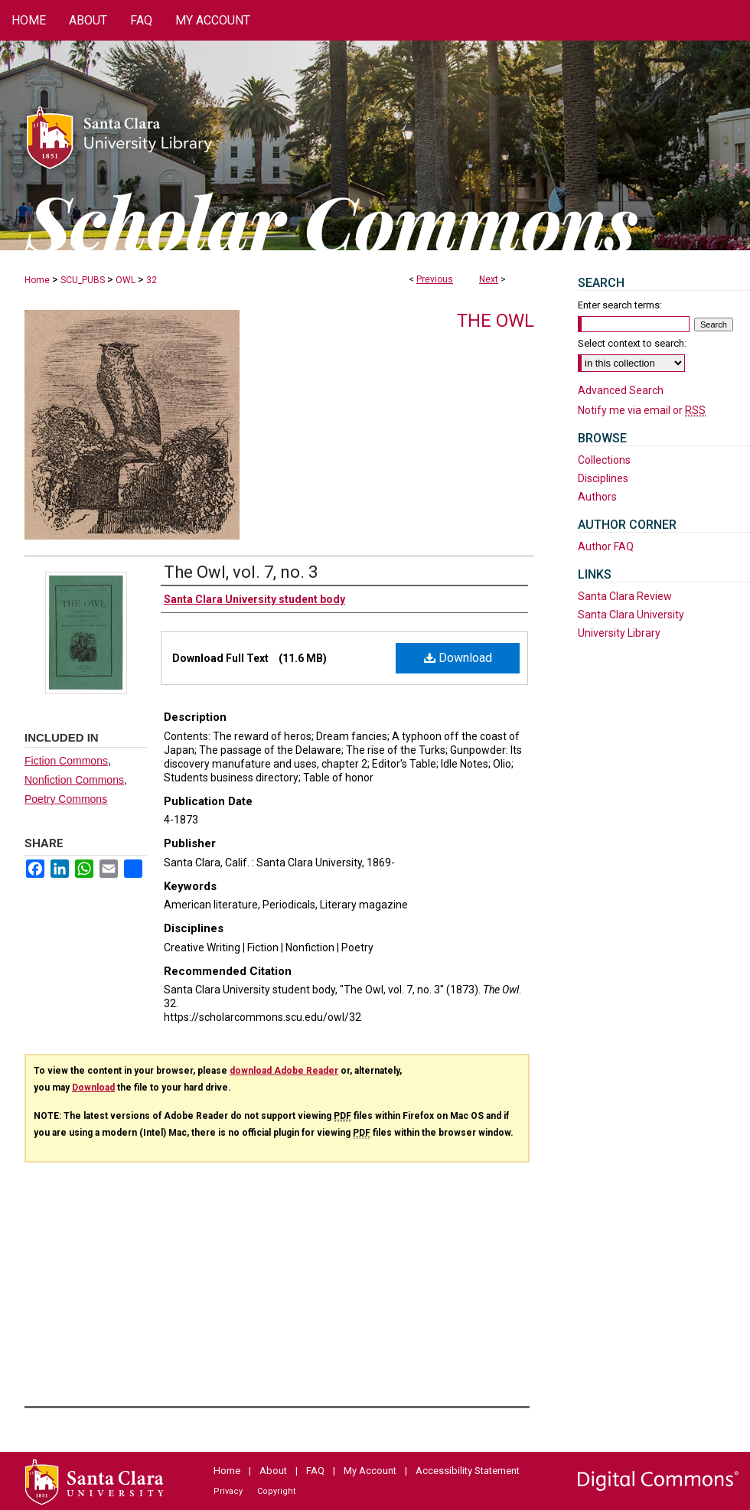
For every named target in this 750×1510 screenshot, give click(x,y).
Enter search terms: (620, 305)
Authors (597, 497)
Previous (434, 279)
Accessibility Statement (468, 1470)
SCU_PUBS (82, 280)
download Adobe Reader (284, 1070)
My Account (370, 1470)
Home (37, 280)
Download (458, 658)
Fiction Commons (66, 761)
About (273, 1470)
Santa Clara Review (625, 596)
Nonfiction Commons (74, 780)
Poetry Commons (65, 799)
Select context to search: (632, 343)
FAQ (315, 1470)
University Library (619, 633)
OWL (125, 280)
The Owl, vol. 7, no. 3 (241, 572)
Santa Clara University (631, 614)
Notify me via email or (642, 410)
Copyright (276, 1491)
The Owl (495, 320)
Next (488, 279)
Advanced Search (621, 390)
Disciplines (603, 478)
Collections (604, 460)
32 (151, 280)
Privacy (228, 1491)
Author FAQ (606, 546)
